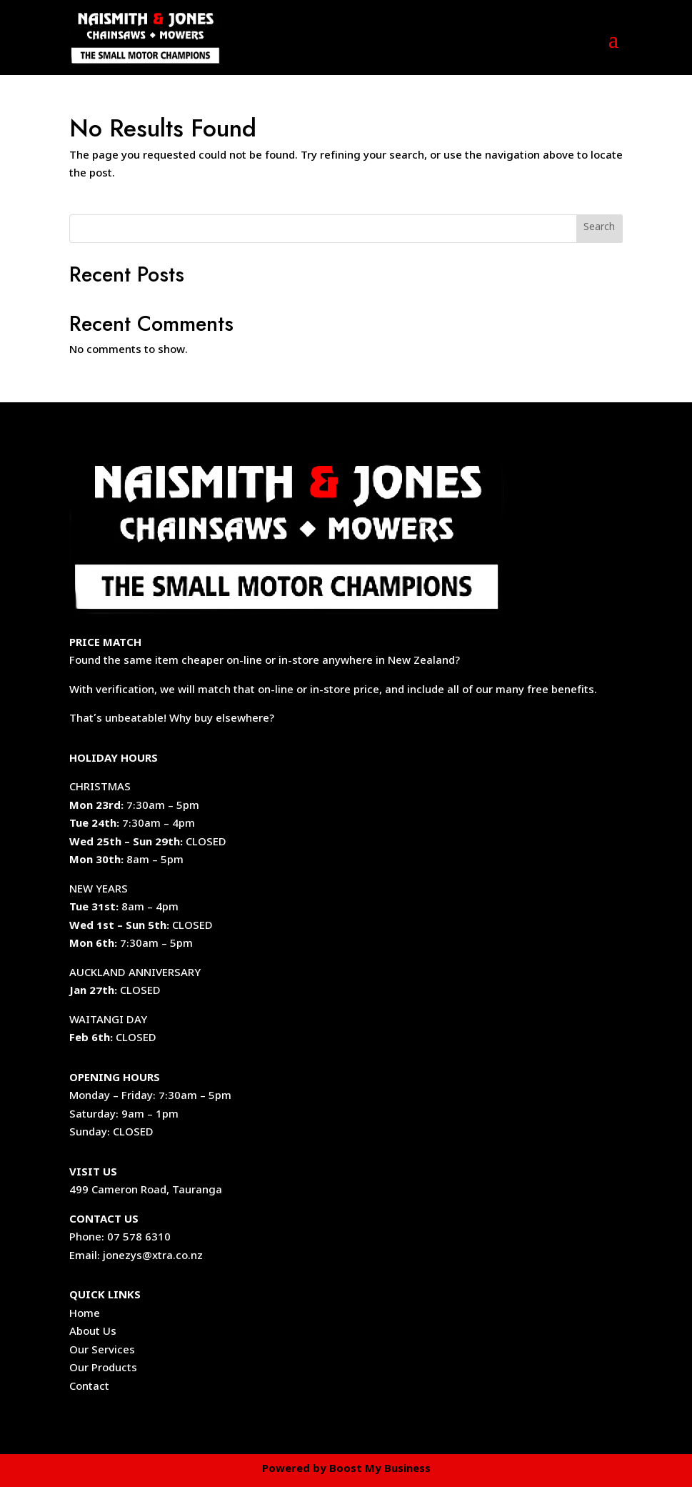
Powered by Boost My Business (346, 1470)
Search (599, 228)
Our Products (103, 1369)
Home (84, 1315)
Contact (89, 1388)
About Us (92, 1333)
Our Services (102, 1351)
